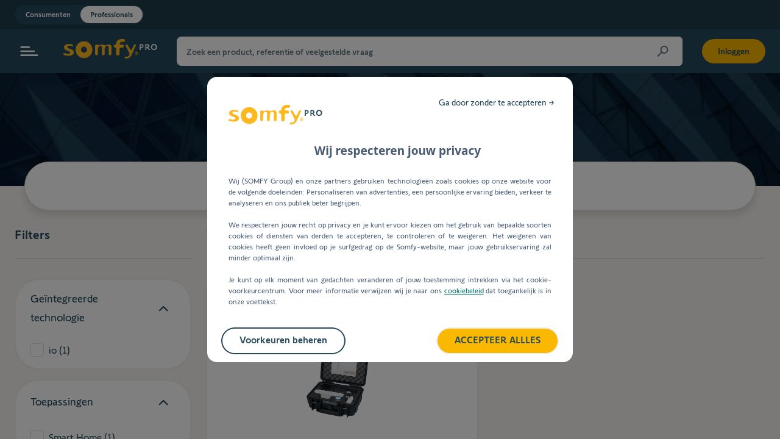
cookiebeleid (464, 290)
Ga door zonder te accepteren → (497, 102)
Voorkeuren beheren (283, 340)
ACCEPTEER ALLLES (498, 340)
